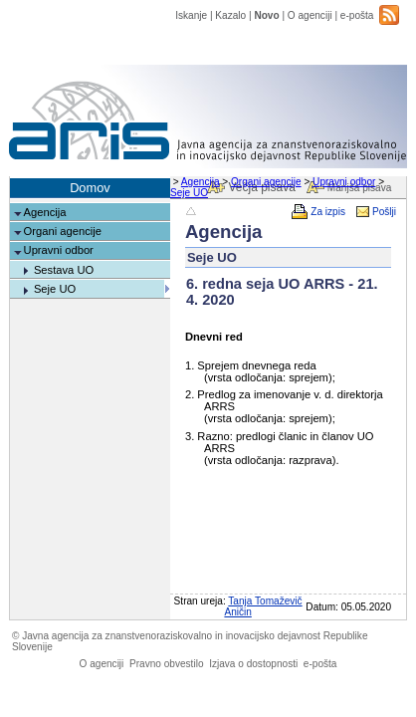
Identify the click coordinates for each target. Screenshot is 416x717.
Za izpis (328, 211)
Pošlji (384, 211)
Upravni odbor (343, 181)
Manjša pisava (359, 187)
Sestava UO (64, 270)
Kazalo (230, 15)
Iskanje (191, 15)
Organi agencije (266, 181)
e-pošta (357, 15)
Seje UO (189, 192)
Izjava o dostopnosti (253, 663)
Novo (266, 15)
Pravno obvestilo (166, 663)
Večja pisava (261, 187)
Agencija (200, 181)
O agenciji (310, 15)
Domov (90, 187)
